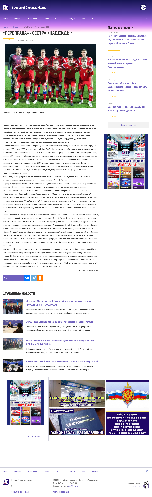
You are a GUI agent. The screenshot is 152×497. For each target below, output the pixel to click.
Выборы (95, 18)
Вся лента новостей (128, 125)
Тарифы (95, 471)
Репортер (18, 18)
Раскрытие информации (20, 491)
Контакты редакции (61, 491)
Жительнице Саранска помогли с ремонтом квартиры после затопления (60, 321)
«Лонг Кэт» (136, 486)
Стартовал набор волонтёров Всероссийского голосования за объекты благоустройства (127, 87)
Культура (71, 18)
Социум (46, 18)
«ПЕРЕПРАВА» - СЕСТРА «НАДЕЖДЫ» (35, 27)
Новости (58, 18)
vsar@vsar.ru (73, 486)
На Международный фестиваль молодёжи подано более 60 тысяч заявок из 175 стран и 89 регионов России (128, 39)
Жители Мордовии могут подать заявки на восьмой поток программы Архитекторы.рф (128, 63)
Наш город (32, 18)
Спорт (83, 18)
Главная (5, 18)
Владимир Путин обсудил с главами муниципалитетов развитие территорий (62, 361)
